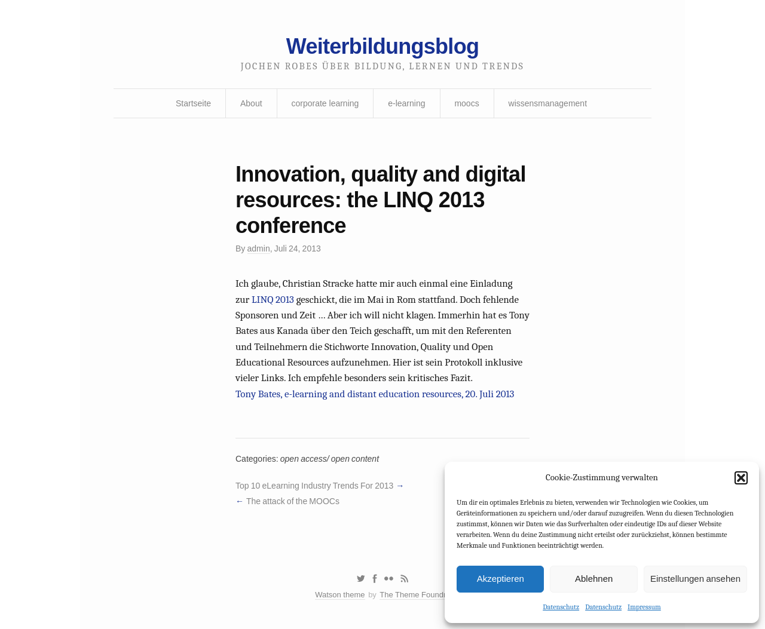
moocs (466, 103)
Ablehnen (594, 578)
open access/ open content (329, 459)
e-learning (406, 103)
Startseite (193, 103)
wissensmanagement (548, 103)
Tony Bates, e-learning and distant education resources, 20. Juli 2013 (374, 394)
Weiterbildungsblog (382, 46)
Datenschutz (561, 607)
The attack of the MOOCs (292, 501)
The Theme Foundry (415, 594)
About (251, 103)
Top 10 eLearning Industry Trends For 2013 (314, 485)
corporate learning (325, 103)
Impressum (644, 607)
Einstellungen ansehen (695, 578)
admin (258, 248)
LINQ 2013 (273, 299)
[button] (741, 478)
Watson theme (340, 594)
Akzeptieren (500, 578)
